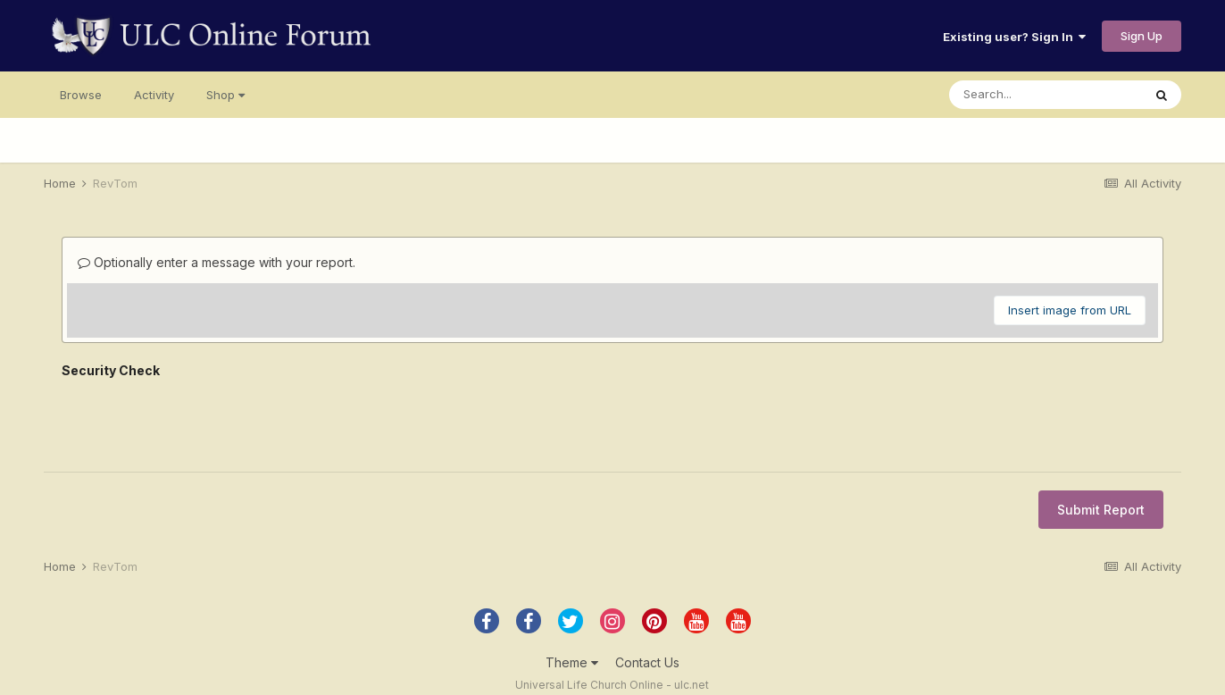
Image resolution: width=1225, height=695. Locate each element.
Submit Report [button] (1101, 509)
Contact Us (647, 662)
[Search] (1045, 94)
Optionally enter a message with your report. (216, 262)
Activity (154, 95)
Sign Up (1141, 36)
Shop (225, 95)
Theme (572, 662)
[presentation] (197, 419)
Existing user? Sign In (1014, 36)
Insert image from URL (1069, 310)
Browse (81, 95)
